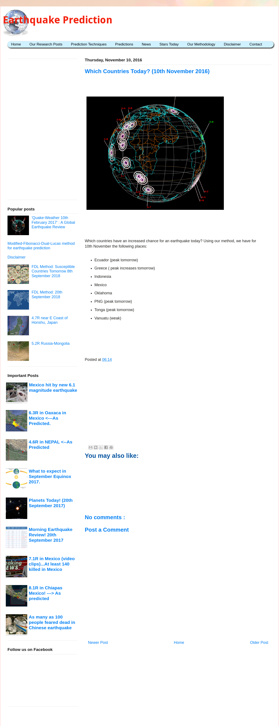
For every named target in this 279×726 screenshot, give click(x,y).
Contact (255, 44)
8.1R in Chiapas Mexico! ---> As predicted (45, 593)
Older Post (259, 642)
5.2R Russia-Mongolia (51, 343)
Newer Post (98, 642)
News (146, 44)
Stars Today (169, 44)
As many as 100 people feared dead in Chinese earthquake (52, 622)
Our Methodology (201, 44)
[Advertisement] (178, 224)
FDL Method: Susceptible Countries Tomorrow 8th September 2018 (53, 271)
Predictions (124, 44)
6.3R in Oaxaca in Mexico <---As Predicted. (47, 418)
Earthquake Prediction (57, 20)
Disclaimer (232, 44)
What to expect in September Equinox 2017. (50, 476)
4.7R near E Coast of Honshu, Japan (50, 320)
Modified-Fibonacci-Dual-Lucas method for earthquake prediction (41, 245)
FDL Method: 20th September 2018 (47, 294)
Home (16, 44)
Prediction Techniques (88, 44)
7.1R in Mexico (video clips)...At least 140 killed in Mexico (52, 564)
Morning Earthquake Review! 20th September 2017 (50, 535)
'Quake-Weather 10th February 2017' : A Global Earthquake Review (53, 222)
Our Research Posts (45, 44)
